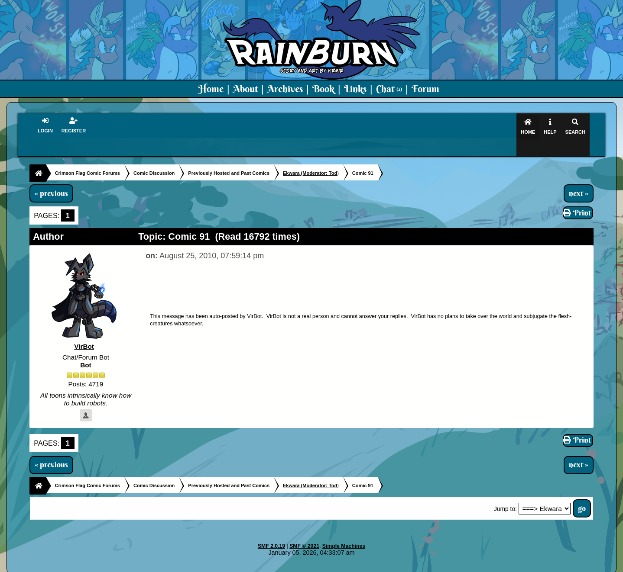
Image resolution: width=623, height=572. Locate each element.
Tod (333, 156)
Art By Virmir (442, 566)
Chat (389, 89)
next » (578, 176)
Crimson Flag (337, 566)
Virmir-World (380, 566)
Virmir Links (483, 566)
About (245, 89)
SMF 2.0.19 (271, 529)
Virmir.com (297, 566)
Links (355, 89)
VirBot (84, 330)
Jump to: (505, 492)
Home (211, 89)
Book (323, 89)
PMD (410, 566)
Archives (285, 89)
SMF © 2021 (304, 529)
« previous (51, 176)
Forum (425, 89)
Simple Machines (343, 529)
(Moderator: (306, 156)
